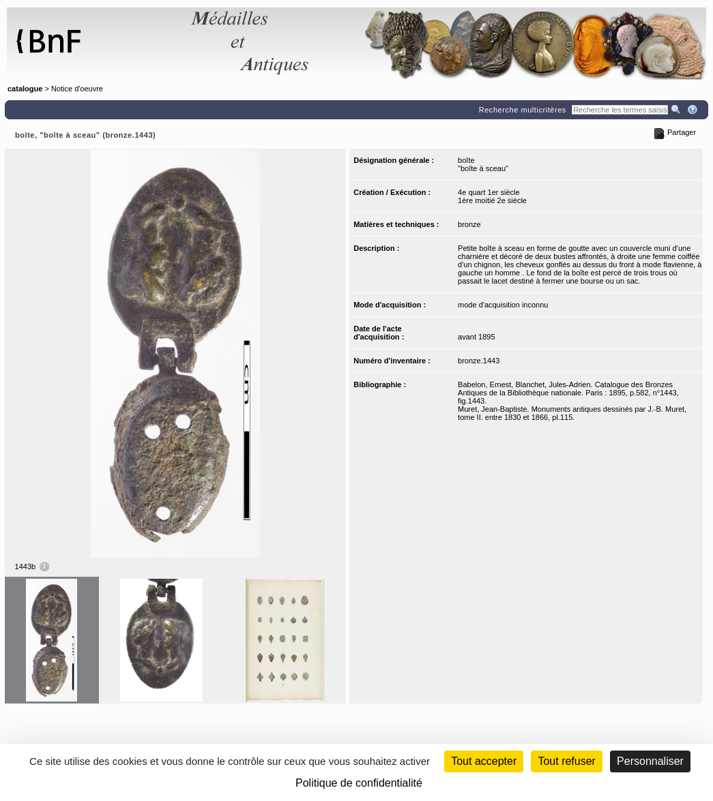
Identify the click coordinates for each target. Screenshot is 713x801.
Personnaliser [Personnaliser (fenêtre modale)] (650, 761)
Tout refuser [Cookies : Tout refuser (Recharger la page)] (566, 761)
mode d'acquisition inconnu (503, 305)
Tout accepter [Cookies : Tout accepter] (483, 761)
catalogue (25, 89)
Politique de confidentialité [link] (358, 783)
